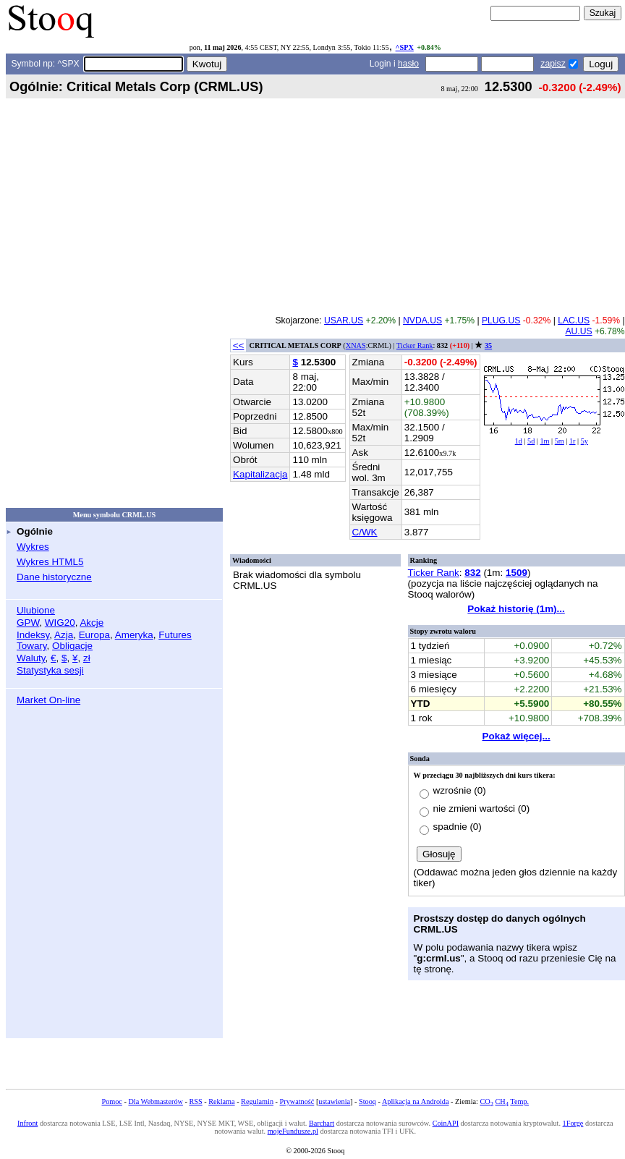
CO (486, 1101)
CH (502, 1101)
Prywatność (297, 1101)
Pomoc (111, 1101)
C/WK (365, 532)
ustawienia (334, 1101)
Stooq (367, 1101)
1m (544, 441)
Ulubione (36, 610)
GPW (28, 622)
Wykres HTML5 (50, 561)
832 (472, 572)
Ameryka (134, 634)
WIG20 (60, 622)
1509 (516, 572)
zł (86, 658)
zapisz (552, 64)
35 (488, 345)
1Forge (573, 1123)
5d (531, 441)
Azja (63, 634)
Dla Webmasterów (155, 1101)
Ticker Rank (414, 345)
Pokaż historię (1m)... (515, 608)
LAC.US (574, 320)
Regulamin (257, 1101)
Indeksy (33, 634)
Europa (94, 634)
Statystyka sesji (50, 670)
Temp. (519, 1101)
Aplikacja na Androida (415, 1101)
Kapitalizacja (260, 474)
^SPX (405, 47)
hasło (408, 64)
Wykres (33, 546)
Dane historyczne (54, 577)
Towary (32, 645)
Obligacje (72, 645)
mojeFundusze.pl (293, 1131)
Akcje (91, 622)
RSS (195, 1101)
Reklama (221, 1101)
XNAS (356, 345)
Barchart (321, 1123)
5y (584, 441)
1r (572, 441)
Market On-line (48, 700)
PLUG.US (501, 320)
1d (518, 441)
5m (559, 441)
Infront (27, 1123)
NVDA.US (422, 320)
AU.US (578, 331)
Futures (175, 634)
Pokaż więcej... (516, 736)
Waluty (31, 658)
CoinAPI (446, 1123)
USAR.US (343, 320)
